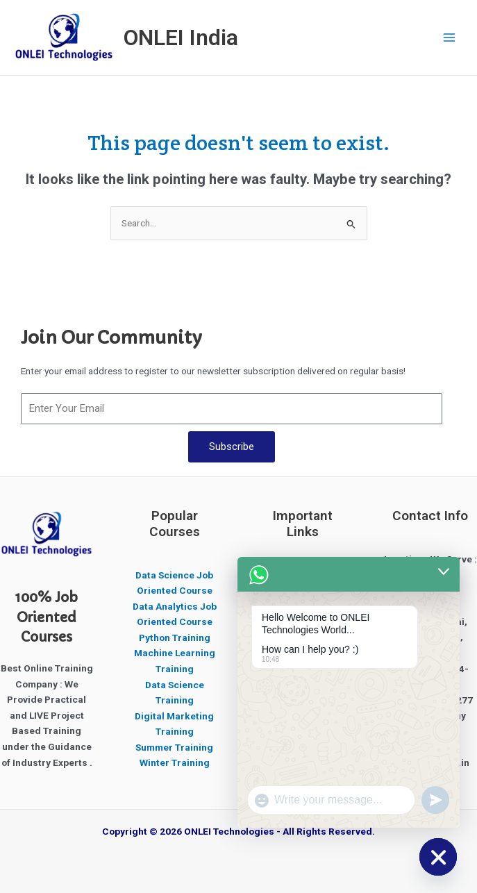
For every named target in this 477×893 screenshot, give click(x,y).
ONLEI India (181, 37)
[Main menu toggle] (449, 38)
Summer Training (174, 747)
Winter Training (175, 762)
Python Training (174, 637)
